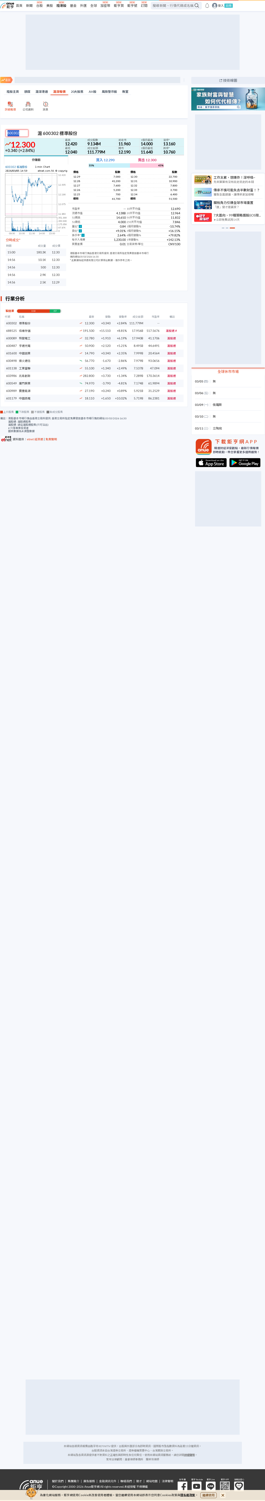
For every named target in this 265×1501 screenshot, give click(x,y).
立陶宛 (217, 428)
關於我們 (58, 1481)
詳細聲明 (189, 1455)
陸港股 (61, 6)
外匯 (83, 6)
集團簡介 (73, 1481)
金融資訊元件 (107, 1481)
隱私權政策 (187, 1495)
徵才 (139, 1481)
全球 (93, 6)
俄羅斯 (217, 405)
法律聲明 (167, 1481)
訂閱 (144, 6)
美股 (49, 6)
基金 (73, 6)
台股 (39, 6)
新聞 (29, 6)
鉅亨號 (132, 6)
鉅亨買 (119, 6)
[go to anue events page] (207, 5)
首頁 (19, 6)
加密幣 (105, 6)
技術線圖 (230, 80)
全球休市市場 (228, 371)
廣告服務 (89, 1481)
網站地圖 (152, 1481)
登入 (221, 5)
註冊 (228, 5)
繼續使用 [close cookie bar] (208, 1495)
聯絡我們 (126, 1481)
